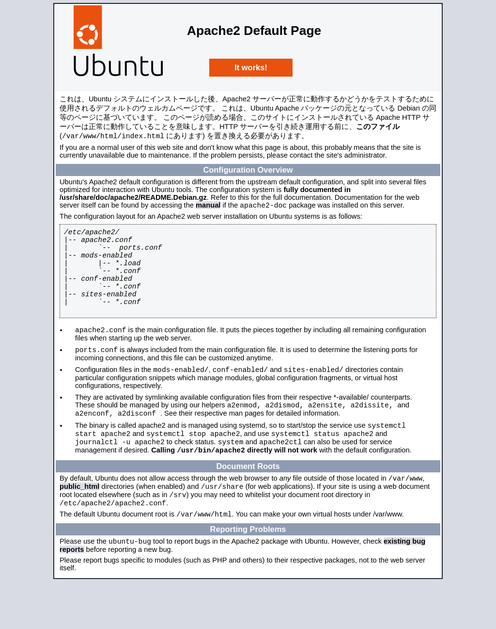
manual (208, 207)
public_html (79, 526)
